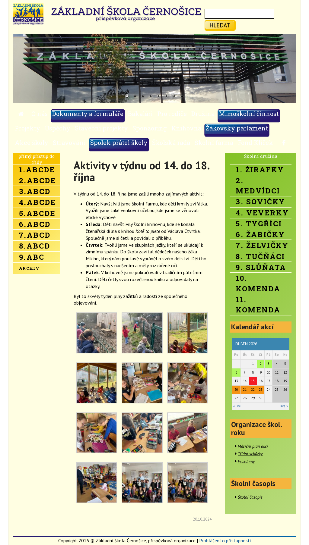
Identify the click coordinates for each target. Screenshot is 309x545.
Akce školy (31, 142)
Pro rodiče (172, 113)
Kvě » (284, 406)
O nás (39, 113)
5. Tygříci (259, 223)
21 (245, 389)
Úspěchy (57, 128)
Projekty (27, 128)
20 (236, 389)
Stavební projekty (101, 128)
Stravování (69, 142)
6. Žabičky (260, 234)
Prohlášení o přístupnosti (225, 540)
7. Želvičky (262, 245)
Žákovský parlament (237, 128)
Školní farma (214, 142)
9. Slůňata (261, 267)
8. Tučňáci (260, 256)
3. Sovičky (260, 201)
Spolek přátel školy (119, 142)
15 (253, 381)
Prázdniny (246, 461)
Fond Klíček (255, 142)
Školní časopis (250, 497)
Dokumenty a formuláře (87, 113)
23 (261, 389)
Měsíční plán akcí (253, 446)
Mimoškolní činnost (249, 113)
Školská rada (171, 142)
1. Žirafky (260, 169)
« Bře (237, 406)
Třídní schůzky (250, 453)
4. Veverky (262, 213)
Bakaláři (140, 113)
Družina (203, 113)
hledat (219, 25)
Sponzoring (149, 128)
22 (253, 389)
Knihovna (186, 128)
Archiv (29, 268)
